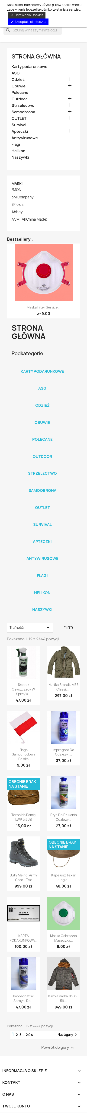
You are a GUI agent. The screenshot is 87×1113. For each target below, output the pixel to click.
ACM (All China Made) (30, 219)
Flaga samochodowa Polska (23, 754)
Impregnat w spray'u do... (23, 998)
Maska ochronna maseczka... (63, 938)
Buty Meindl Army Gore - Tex (23, 877)
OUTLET (19, 118)
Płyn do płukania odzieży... (63, 817)
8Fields (17, 204)
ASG (15, 73)
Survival (19, 125)
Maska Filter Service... (44, 307)
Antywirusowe (25, 138)
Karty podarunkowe (29, 66)
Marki (17, 183)
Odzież (18, 79)
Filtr (68, 627)
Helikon (18, 150)
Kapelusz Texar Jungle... (63, 877)
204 (29, 1035)
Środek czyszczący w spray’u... (23, 689)
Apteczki (20, 131)
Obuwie (19, 86)
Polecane (20, 92)
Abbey (17, 212)
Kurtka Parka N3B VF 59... (63, 998)
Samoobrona (23, 112)
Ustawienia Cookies (26, 15)
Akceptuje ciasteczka (28, 22)
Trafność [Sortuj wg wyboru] (30, 627)
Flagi (16, 144)
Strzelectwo (23, 105)
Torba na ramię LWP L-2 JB (23, 817)
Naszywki (20, 157)
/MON (16, 190)
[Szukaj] (32, 30)
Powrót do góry (58, 1048)
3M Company (23, 197)
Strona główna (36, 56)
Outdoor (19, 99)
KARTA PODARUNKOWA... (24, 938)
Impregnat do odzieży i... (63, 752)
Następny (68, 1035)
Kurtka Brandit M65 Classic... (63, 686)
